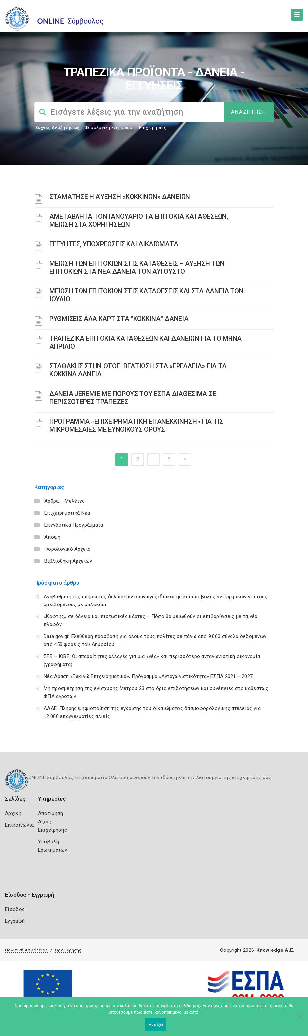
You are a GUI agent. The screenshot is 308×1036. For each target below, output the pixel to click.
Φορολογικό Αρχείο (67, 549)
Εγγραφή (15, 921)
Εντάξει (155, 1024)
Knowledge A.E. (275, 950)
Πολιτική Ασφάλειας (26, 950)
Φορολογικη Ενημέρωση (110, 127)
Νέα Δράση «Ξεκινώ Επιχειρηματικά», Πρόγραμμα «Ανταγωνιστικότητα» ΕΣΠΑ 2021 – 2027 (148, 676)
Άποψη (52, 537)
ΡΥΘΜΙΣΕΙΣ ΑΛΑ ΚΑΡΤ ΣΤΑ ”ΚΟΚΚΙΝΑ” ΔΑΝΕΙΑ (118, 319)
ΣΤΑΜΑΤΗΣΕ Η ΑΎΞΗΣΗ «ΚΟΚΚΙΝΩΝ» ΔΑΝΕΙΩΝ (119, 197)
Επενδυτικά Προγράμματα (73, 525)
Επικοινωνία (19, 825)
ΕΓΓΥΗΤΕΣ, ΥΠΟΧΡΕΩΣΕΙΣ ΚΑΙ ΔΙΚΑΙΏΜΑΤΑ (113, 244)
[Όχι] (299, 1020)
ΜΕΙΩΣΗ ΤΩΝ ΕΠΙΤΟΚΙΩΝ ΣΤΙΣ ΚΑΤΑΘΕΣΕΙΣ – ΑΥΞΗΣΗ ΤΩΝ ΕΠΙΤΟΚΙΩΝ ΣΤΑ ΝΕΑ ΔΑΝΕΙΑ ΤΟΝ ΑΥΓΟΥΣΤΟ (136, 267)
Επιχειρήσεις (152, 127)
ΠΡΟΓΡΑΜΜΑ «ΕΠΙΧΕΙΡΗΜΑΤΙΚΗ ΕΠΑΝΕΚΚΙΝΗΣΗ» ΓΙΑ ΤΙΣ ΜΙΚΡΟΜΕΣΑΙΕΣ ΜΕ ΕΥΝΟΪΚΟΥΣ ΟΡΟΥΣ (136, 425)
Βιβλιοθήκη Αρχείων (68, 561)
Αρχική (13, 813)
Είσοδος (15, 909)
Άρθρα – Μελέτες (64, 501)
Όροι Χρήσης (68, 950)
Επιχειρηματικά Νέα (67, 513)
